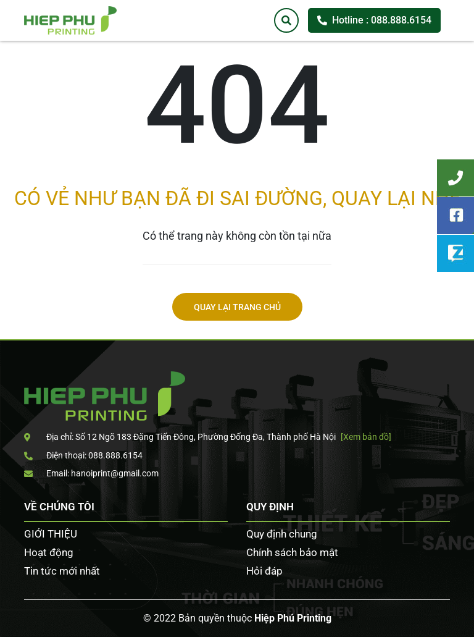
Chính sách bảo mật (292, 552)
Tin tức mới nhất (62, 571)
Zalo (455, 253)
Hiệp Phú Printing (292, 618)
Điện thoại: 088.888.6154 (83, 455)
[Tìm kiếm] (286, 20)
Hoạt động (48, 552)
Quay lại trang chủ (237, 307)
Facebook (455, 215)
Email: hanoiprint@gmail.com (91, 473)
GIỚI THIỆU (50, 534)
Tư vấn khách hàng (455, 177)
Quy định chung (281, 534)
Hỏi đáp (264, 571)
